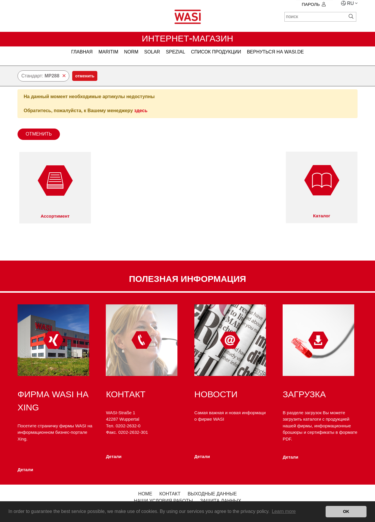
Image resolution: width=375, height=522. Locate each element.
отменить (84, 76)
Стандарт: (43, 75)
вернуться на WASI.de (275, 51)
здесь (141, 110)
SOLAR (152, 51)
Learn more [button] (284, 511)
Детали (25, 469)
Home (145, 493)
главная (82, 51)
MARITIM (108, 51)
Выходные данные (212, 493)
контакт (169, 493)
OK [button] (346, 511)
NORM (131, 51)
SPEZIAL (175, 51)
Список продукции (216, 51)
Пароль (313, 4)
